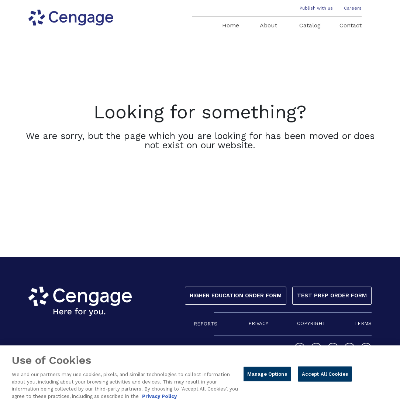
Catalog (310, 25)
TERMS (363, 323)
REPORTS (205, 324)
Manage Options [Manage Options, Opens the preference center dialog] (267, 376)
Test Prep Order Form (332, 295)
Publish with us (316, 8)
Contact (350, 25)
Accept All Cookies (325, 376)
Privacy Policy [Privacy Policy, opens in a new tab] (159, 399)
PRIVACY (258, 323)
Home (230, 25)
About (268, 25)
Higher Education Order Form (236, 295)
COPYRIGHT (311, 323)
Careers (353, 8)
